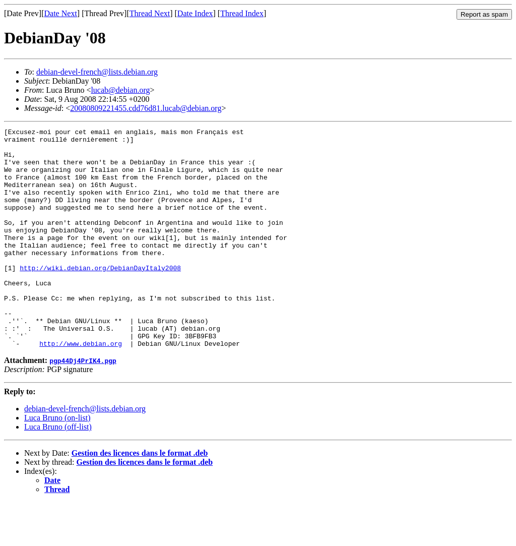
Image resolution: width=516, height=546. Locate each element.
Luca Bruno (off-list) (58, 470)
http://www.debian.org (80, 387)
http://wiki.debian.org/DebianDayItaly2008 (100, 296)
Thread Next (150, 13)
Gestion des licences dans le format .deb (140, 497)
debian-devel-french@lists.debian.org (97, 72)
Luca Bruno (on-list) (57, 461)
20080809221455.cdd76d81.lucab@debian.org (145, 108)
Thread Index (242, 13)
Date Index (195, 13)
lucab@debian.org (120, 90)
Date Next (60, 13)
